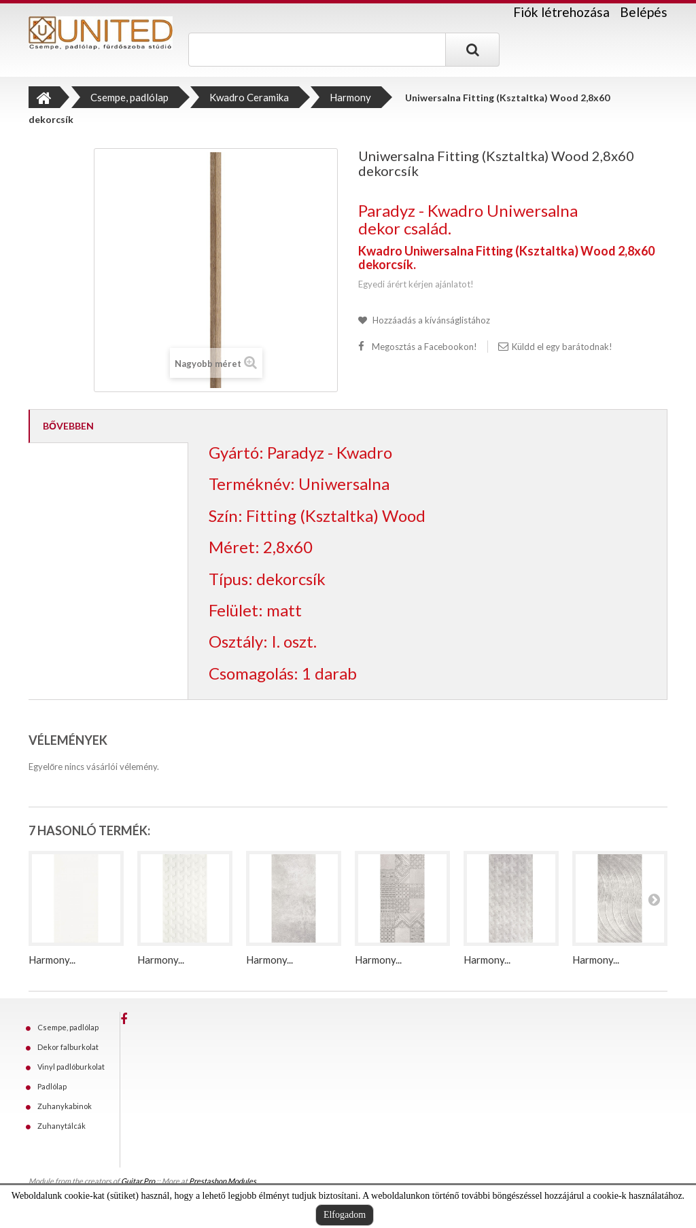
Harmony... (52, 959)
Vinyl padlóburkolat (71, 1066)
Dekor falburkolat (68, 1046)
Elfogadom (345, 1215)
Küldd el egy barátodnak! (562, 346)
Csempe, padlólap (68, 1027)
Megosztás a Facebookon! (424, 346)
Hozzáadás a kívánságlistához (430, 320)
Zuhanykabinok (64, 1106)
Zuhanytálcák (61, 1125)
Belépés (643, 12)
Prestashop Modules (222, 1180)
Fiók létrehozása (561, 12)
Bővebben (68, 426)
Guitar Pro (138, 1180)
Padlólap (52, 1086)
